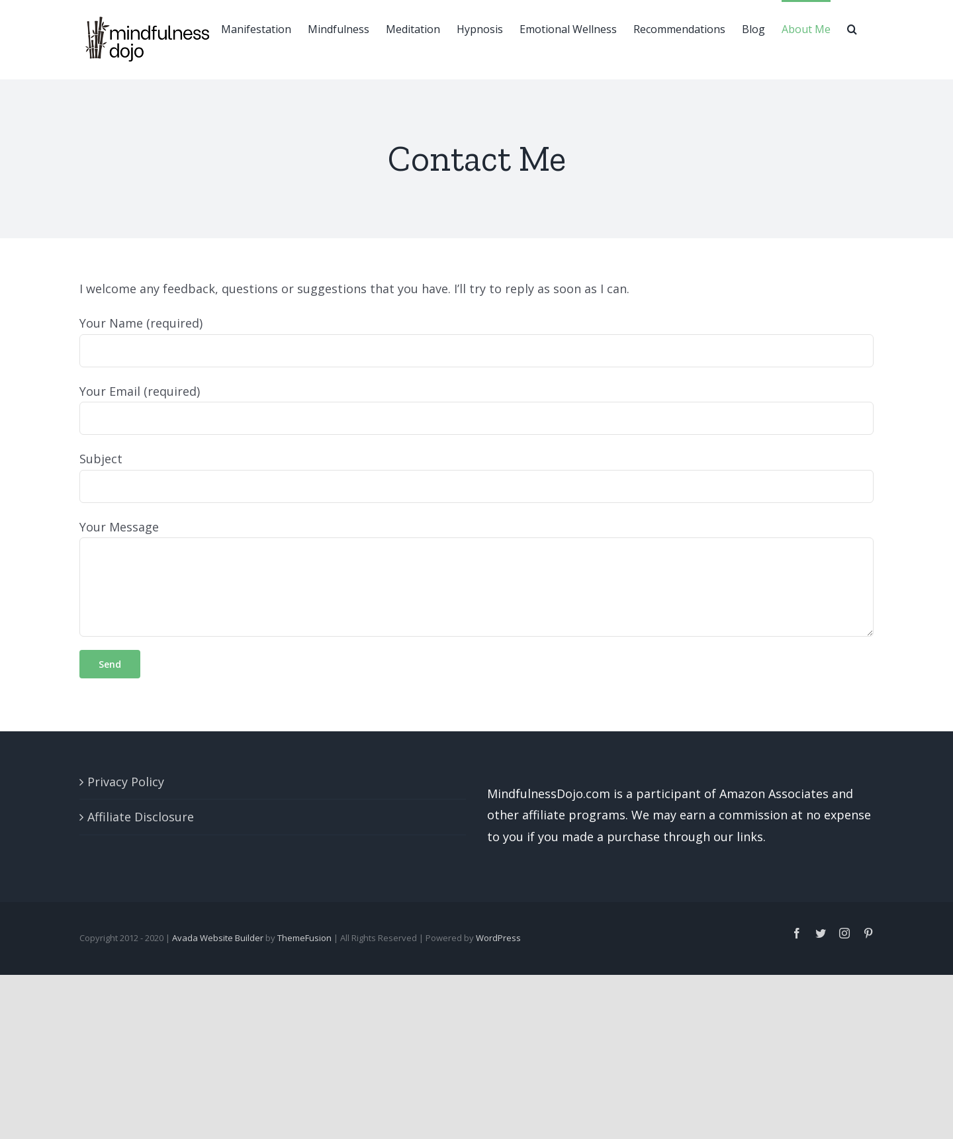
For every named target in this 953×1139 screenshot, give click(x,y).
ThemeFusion (304, 938)
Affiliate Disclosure (140, 817)
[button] (852, 28)
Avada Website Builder (217, 938)
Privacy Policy (125, 782)
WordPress (498, 938)
